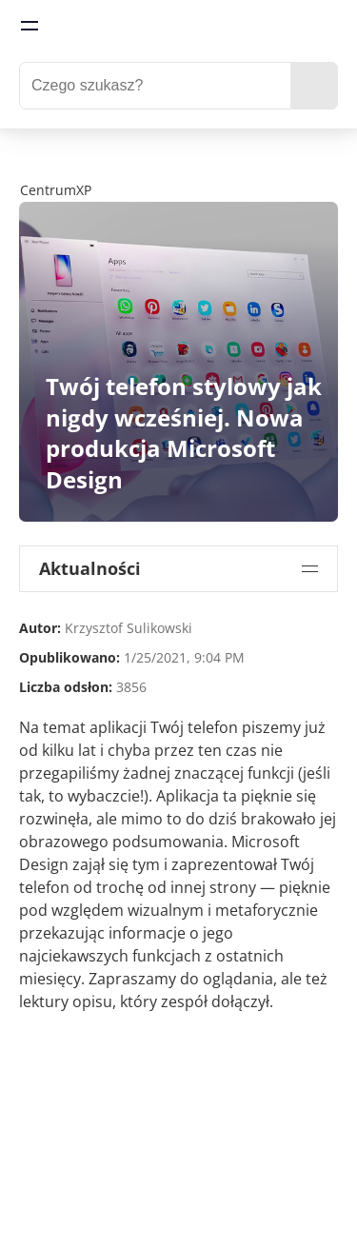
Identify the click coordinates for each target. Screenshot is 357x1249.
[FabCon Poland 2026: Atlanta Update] (178, 165)
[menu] (29, 25)
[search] (314, 85)
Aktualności (90, 568)
